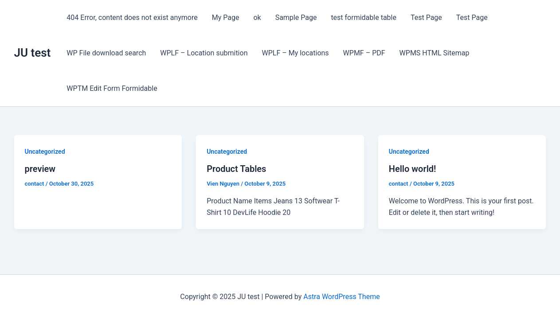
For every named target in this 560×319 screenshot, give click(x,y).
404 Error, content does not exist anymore (132, 17)
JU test (32, 52)
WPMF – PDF (364, 53)
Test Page (426, 17)
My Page (225, 17)
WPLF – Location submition (203, 53)
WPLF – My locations (295, 53)
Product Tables (236, 168)
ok (257, 17)
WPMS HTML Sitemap (434, 53)
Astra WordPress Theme (341, 296)
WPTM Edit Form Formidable (112, 88)
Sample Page (296, 17)
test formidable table (363, 17)
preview (40, 168)
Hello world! (412, 168)
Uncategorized (45, 151)
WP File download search (106, 53)
